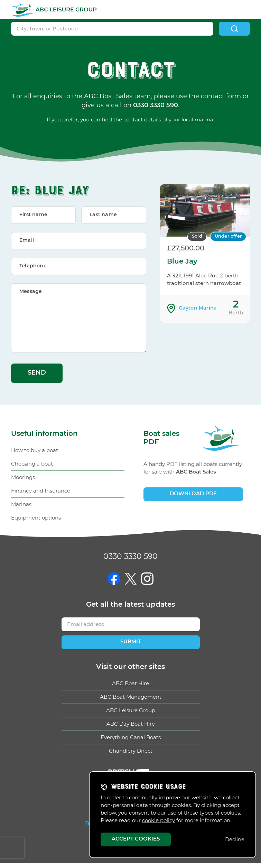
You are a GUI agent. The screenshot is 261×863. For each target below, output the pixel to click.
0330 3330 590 (130, 556)
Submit (130, 642)
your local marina (191, 119)
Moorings (23, 477)
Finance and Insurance (40, 490)
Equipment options (36, 517)
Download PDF (193, 494)
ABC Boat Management (130, 697)
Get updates (130, 605)
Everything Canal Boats (131, 737)
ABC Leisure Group (130, 710)
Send (37, 373)
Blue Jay (182, 261)
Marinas (21, 504)
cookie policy (158, 820)
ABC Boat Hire (130, 683)
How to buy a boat (34, 450)
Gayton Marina (198, 308)
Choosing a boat (32, 463)
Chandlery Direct (130, 750)
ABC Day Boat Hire (130, 723)
